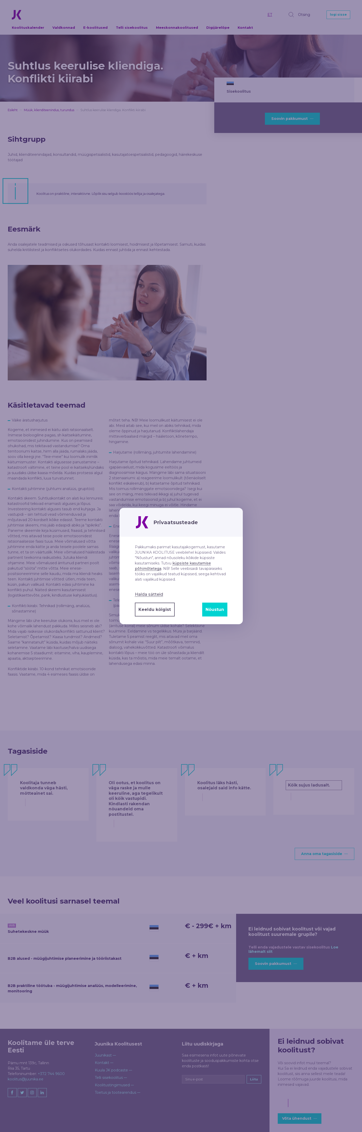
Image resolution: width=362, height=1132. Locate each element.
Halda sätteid (149, 594)
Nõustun (215, 609)
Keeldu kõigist (154, 609)
